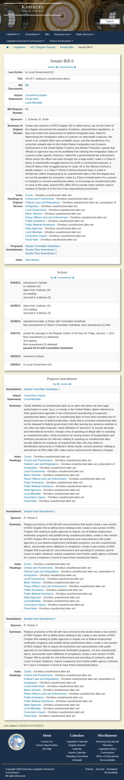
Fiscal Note (31, 99)
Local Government (35, 210)
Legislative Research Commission (25, 41)
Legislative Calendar (77, 741)
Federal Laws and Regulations (42, 202)
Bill (27, 85)
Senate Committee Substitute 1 (43, 246)
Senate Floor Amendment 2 (41, 253)
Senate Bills (67, 47)
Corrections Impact (36, 95)
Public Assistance (35, 221)
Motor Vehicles (33, 213)
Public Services (85, 34)
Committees (32, 34)
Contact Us (47, 741)
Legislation (19, 47)
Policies (89, 769)
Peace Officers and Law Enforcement (46, 217)
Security (100, 769)
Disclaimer (112, 769)
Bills (47, 34)
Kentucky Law (62, 34)
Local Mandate (33, 102)
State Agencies (33, 228)
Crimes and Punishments (39, 198)
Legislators (13, 34)
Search (110, 21)
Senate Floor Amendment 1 (41, 249)
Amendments (68, 67)
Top (53, 277)
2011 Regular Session (42, 47)
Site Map (47, 748)
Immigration (32, 206)
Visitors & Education (61, 41)
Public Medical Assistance (40, 224)
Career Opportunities (47, 745)
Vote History (32, 259)
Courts (29, 195)
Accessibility (111, 772)
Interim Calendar (77, 752)
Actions (53, 67)
